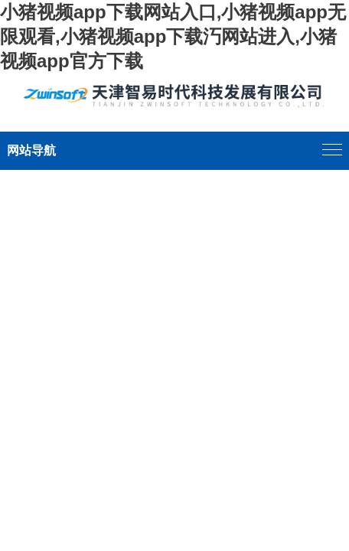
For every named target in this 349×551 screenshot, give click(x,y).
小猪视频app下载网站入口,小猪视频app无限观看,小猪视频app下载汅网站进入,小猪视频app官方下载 (173, 36)
